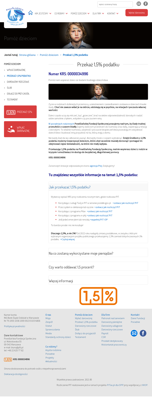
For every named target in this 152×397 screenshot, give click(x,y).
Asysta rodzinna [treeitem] (53, 350)
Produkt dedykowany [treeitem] (112, 341)
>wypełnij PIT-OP (101, 219)
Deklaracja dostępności (16, 374)
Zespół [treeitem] (49, 322)
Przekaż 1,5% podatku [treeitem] (19, 75)
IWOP (145, 385)
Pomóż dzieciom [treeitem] (78, 13)
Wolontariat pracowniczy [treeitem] (114, 345)
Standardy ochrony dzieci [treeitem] (58, 337)
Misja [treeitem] (47, 318)
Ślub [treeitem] (9, 87)
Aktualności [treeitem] (51, 362)
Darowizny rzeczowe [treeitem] (18, 81)
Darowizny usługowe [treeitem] (111, 326)
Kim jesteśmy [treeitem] (41, 13)
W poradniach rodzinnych (61, 123)
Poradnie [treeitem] (50, 354)
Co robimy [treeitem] (59, 13)
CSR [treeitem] (103, 337)
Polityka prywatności (14, 326)
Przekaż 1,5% (24, 111)
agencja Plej (96, 165)
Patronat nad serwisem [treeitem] (113, 318)
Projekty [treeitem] (49, 358)
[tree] (20, 82)
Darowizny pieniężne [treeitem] (111, 322)
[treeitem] (30, 13)
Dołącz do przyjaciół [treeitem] (18, 93)
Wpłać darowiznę (23, 129)
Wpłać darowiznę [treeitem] (137, 12)
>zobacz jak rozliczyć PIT (127, 203)
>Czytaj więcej (67, 239)
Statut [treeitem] (48, 326)
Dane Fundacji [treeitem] (138, 318)
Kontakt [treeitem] (111, 13)
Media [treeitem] (48, 334)
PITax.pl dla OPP (115, 385)
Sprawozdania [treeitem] (52, 330)
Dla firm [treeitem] (97, 13)
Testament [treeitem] (12, 99)
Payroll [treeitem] (104, 334)
